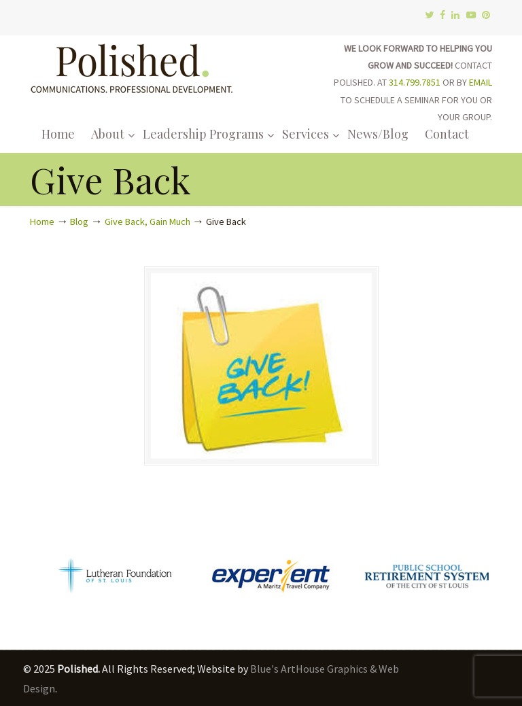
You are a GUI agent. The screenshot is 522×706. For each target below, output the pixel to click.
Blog (79, 221)
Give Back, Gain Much (147, 221)
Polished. (132, 66)
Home (42, 221)
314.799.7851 (414, 82)
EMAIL (480, 82)
